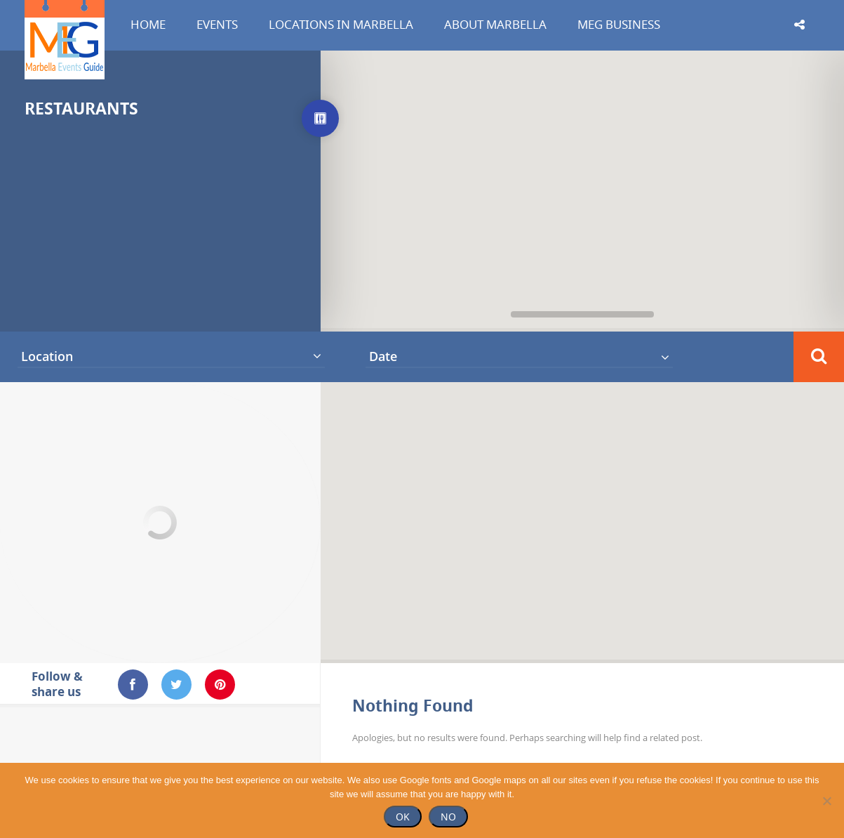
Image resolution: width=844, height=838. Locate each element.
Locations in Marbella (341, 24)
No (448, 816)
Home (148, 24)
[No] (826, 801)
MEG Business (618, 24)
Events (217, 24)
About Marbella (495, 24)
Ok (403, 816)
